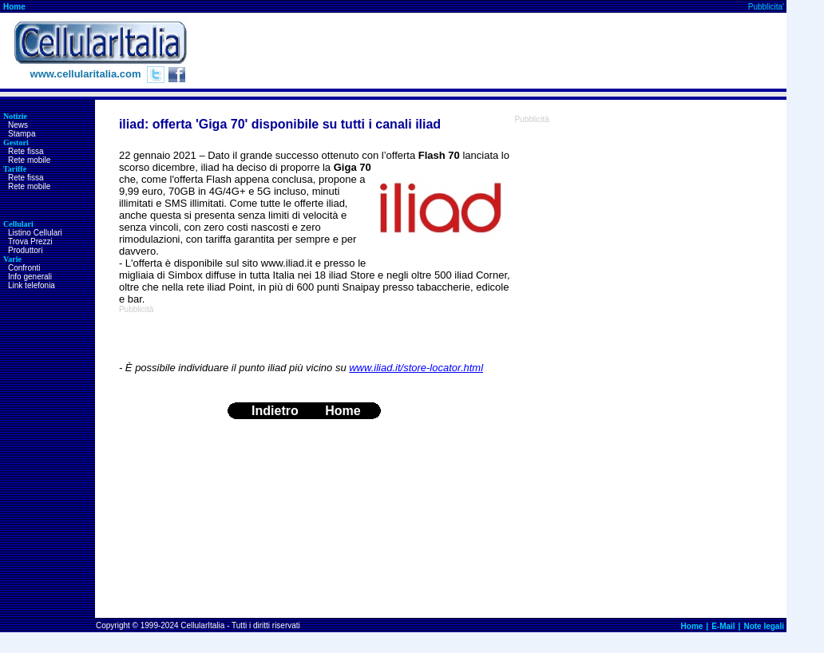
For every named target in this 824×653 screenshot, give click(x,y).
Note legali (763, 626)
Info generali (30, 276)
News (18, 125)
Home (14, 6)
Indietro (275, 411)
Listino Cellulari (35, 232)
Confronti (24, 267)
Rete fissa (25, 151)
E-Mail (723, 626)
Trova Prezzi (30, 241)
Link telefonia (31, 285)
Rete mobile (29, 160)
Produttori (25, 250)
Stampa (21, 133)
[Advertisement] (495, 51)
